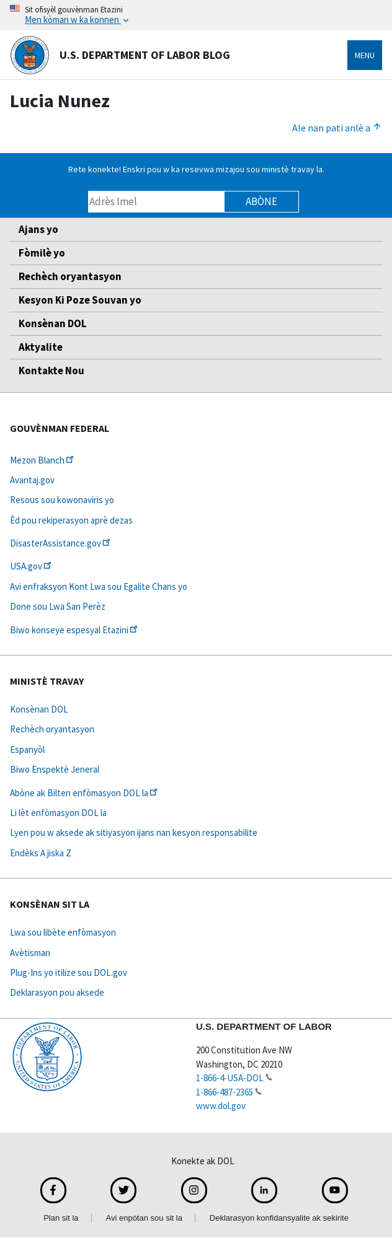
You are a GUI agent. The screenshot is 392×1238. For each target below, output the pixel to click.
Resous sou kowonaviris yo (62, 500)
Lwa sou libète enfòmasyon (63, 932)
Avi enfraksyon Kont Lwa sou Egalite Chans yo (98, 586)
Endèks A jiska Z (40, 853)
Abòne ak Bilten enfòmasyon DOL (84, 793)
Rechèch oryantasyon (70, 276)
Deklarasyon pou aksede (57, 992)
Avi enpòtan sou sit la (144, 1218)
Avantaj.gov (32, 480)
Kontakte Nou (51, 370)
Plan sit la (60, 1218)
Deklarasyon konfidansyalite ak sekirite (279, 1218)
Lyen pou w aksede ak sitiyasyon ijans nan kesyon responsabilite (133, 832)
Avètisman (30, 953)
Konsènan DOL (53, 323)
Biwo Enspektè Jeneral (54, 769)
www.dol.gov (221, 1106)
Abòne (261, 201)
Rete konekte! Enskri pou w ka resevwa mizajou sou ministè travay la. (196, 169)
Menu (365, 55)
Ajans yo (38, 229)
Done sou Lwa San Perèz (57, 606)
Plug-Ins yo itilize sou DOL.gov (68, 972)
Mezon (43, 460)
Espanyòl (27, 749)
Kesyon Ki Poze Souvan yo (80, 300)
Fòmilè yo (42, 253)
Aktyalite (41, 347)
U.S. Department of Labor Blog (120, 55)
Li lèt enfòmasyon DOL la (58, 813)
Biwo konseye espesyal (75, 630)
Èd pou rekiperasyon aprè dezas (71, 520)
